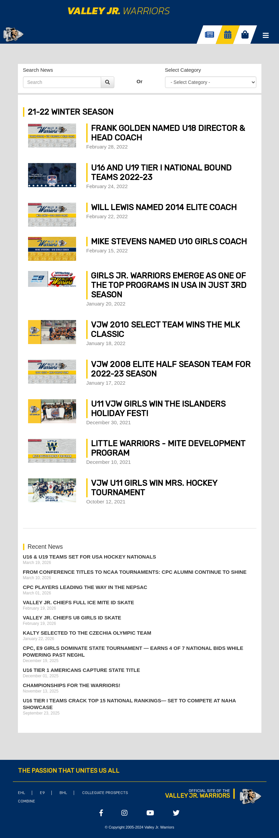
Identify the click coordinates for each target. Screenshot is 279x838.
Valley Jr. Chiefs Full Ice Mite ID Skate (78, 602)
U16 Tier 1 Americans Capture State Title (81, 670)
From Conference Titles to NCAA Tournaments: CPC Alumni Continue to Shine (135, 572)
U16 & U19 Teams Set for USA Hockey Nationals (89, 557)
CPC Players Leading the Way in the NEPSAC (85, 587)
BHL (63, 793)
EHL (21, 793)
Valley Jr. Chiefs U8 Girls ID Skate (72, 617)
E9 (42, 793)
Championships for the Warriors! (71, 685)
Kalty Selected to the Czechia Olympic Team (87, 633)
